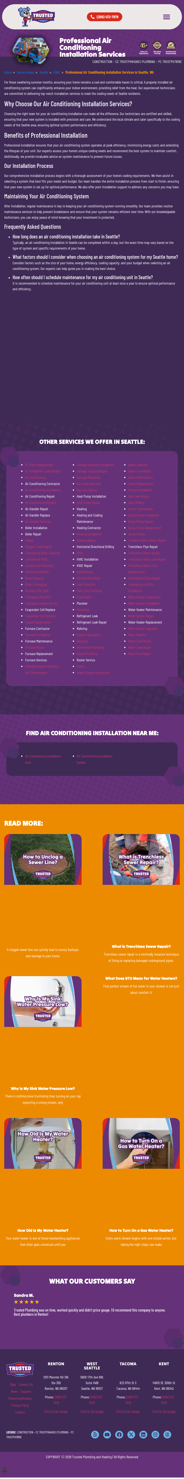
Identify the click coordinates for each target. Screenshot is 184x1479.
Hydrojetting (85, 571)
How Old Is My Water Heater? (42, 1230)
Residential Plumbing (90, 647)
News (14, 1391)
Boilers (29, 540)
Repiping (82, 641)
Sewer (80, 666)
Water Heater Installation (144, 603)
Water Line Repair (139, 653)
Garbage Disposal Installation (95, 464)
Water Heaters (137, 634)
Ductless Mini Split (37, 590)
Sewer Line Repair (139, 471)
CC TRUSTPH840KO (127, 61)
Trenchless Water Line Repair (147, 559)
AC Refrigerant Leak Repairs (43, 471)
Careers (20, 1412)
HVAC (80, 553)
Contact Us (26, 1384)
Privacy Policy (20, 1405)
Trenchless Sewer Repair (144, 553)
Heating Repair (86, 540)
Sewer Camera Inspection (93, 672)
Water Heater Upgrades (143, 628)
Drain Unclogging (36, 584)
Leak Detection (86, 584)
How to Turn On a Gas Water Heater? (141, 1230)
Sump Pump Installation (143, 515)
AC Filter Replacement (39, 464)
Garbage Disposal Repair (92, 471)
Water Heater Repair (141, 615)
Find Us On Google (56, 1411)
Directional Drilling (36, 571)
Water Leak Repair (139, 641)
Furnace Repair (34, 647)
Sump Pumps (136, 534)
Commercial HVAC (36, 559)
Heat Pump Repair (88, 502)
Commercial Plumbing (39, 565)
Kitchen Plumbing (88, 578)
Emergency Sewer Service (41, 603)
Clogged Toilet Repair (38, 546)
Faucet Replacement (38, 622)
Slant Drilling (136, 502)
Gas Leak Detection (89, 483)
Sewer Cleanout (138, 464)
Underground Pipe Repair (144, 578)
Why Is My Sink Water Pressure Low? (43, 1088)
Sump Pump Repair (140, 521)
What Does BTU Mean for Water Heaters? (141, 978)
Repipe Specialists (88, 634)
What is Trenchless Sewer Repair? (141, 946)
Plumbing (83, 609)
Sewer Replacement (140, 483)
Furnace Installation (38, 634)
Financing (14, 1398)
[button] (166, 16)
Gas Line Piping (87, 490)
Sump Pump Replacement (144, 527)
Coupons (25, 1391)
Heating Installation (89, 534)
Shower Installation (140, 490)
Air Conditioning (35, 477)
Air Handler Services (38, 521)
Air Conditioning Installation (43, 490)
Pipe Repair (84, 597)
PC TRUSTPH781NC (170, 61)
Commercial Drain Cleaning (42, 553)
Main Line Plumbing (89, 590)
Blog (13, 1384)
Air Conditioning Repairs (40, 502)
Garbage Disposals (88, 477)
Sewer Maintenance (140, 477)
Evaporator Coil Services (40, 615)
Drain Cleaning (34, 578)
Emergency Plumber (38, 597)
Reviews (26, 1398)
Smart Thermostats (140, 508)
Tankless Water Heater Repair (147, 540)
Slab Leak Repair (138, 496)
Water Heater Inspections (144, 597)
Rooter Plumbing (87, 653)
